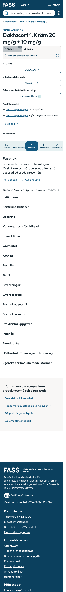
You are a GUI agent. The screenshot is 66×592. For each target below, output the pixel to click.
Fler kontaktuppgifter (17, 532)
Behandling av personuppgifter (23, 556)
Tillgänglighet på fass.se (19, 550)
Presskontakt (12, 561)
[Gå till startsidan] (9, 5)
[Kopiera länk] (30, 180)
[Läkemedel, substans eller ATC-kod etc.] (32, 13)
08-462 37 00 (23, 516)
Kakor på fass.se (14, 566)
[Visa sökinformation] (59, 13)
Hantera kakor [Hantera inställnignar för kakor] (13, 576)
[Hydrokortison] (32, 96)
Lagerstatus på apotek (17, 590)
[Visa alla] (11, 123)
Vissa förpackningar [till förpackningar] (17, 109)
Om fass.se (11, 545)
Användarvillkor (14, 571)
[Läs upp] (11, 180)
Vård (25, 5)
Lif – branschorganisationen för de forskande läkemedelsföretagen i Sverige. (31, 486)
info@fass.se (20, 521)
